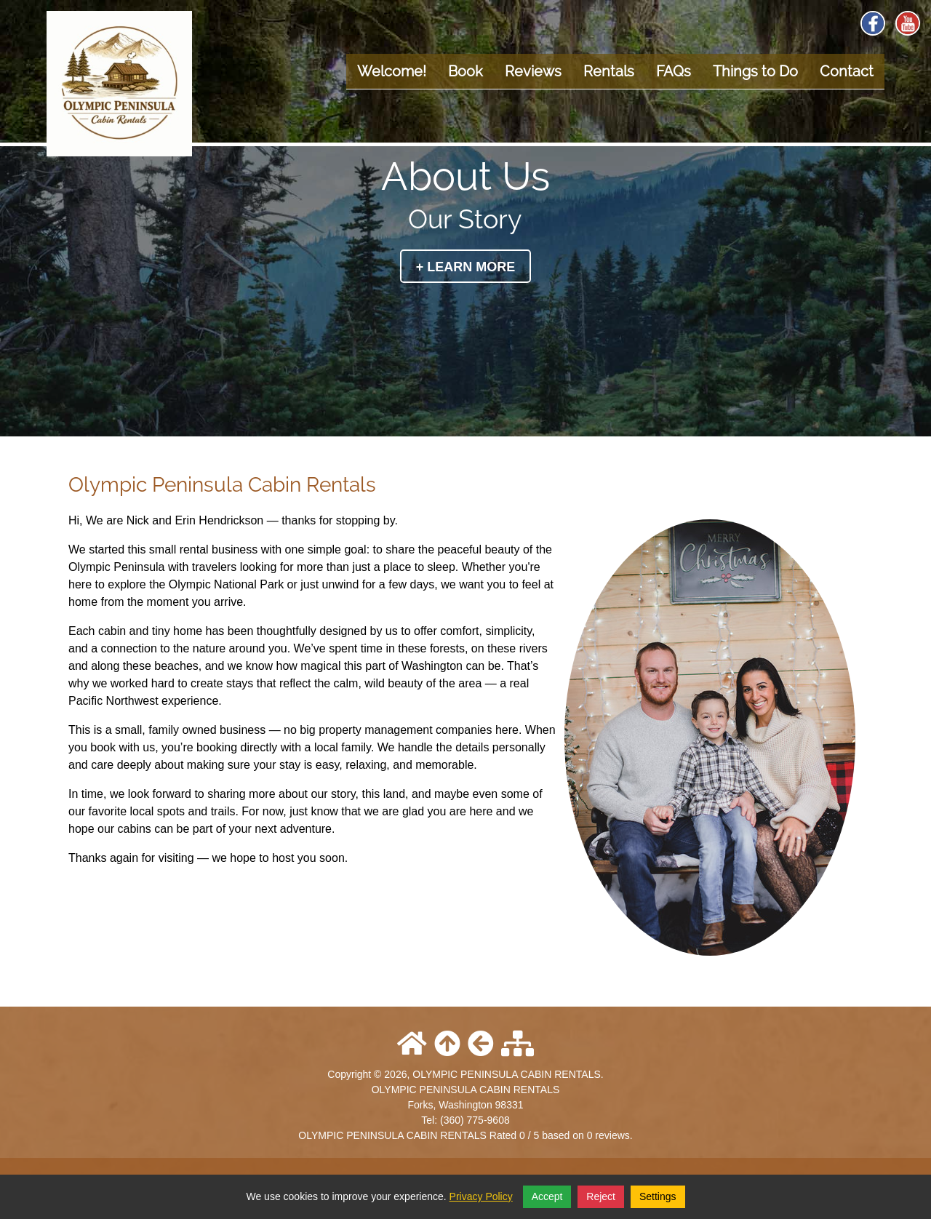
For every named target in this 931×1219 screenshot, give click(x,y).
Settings (657, 1196)
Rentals (608, 71)
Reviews (533, 71)
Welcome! (391, 71)
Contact (847, 71)
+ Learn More (466, 267)
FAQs (673, 71)
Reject (600, 1196)
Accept (547, 1196)
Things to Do (755, 71)
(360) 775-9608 (475, 1120)
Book (465, 71)
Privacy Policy (481, 1196)
